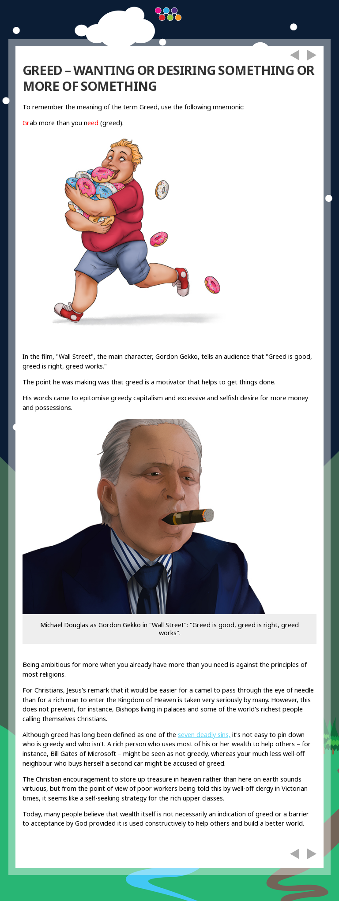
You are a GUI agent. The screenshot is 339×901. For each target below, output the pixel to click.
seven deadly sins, (204, 734)
